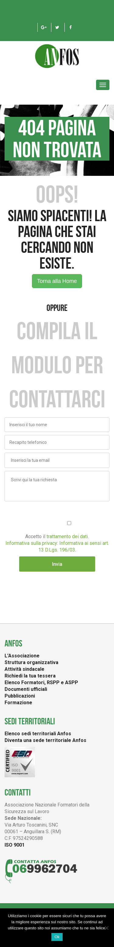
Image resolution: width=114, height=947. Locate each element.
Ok (57, 937)
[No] (106, 928)
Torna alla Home (57, 281)
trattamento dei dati (67, 536)
